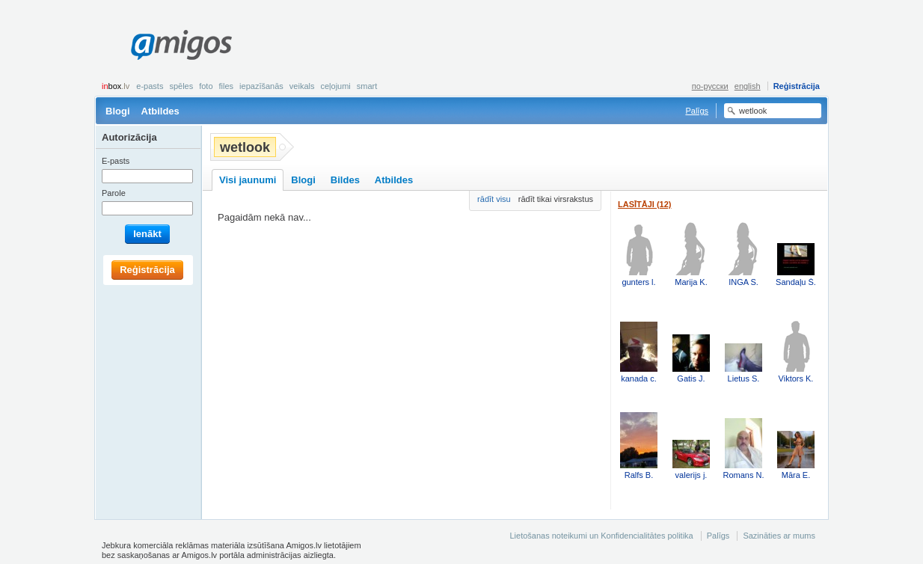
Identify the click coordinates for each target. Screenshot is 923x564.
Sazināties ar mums (779, 535)
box (115, 86)
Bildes (345, 180)
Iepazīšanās (261, 86)
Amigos (181, 45)
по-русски (710, 86)
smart (367, 86)
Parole (114, 192)
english (748, 86)
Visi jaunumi (247, 180)
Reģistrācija (796, 86)
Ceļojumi (335, 86)
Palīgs (696, 110)
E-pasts (149, 86)
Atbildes (160, 111)
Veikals (302, 86)
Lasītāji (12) (645, 204)
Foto (205, 86)
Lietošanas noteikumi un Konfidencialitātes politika (601, 535)
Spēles (181, 86)
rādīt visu (494, 198)
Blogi (117, 111)
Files (226, 86)
